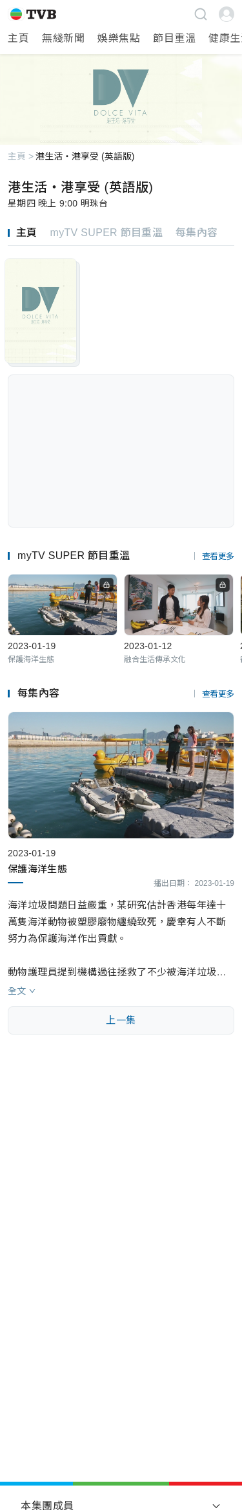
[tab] (29, 232)
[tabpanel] (121, 340)
